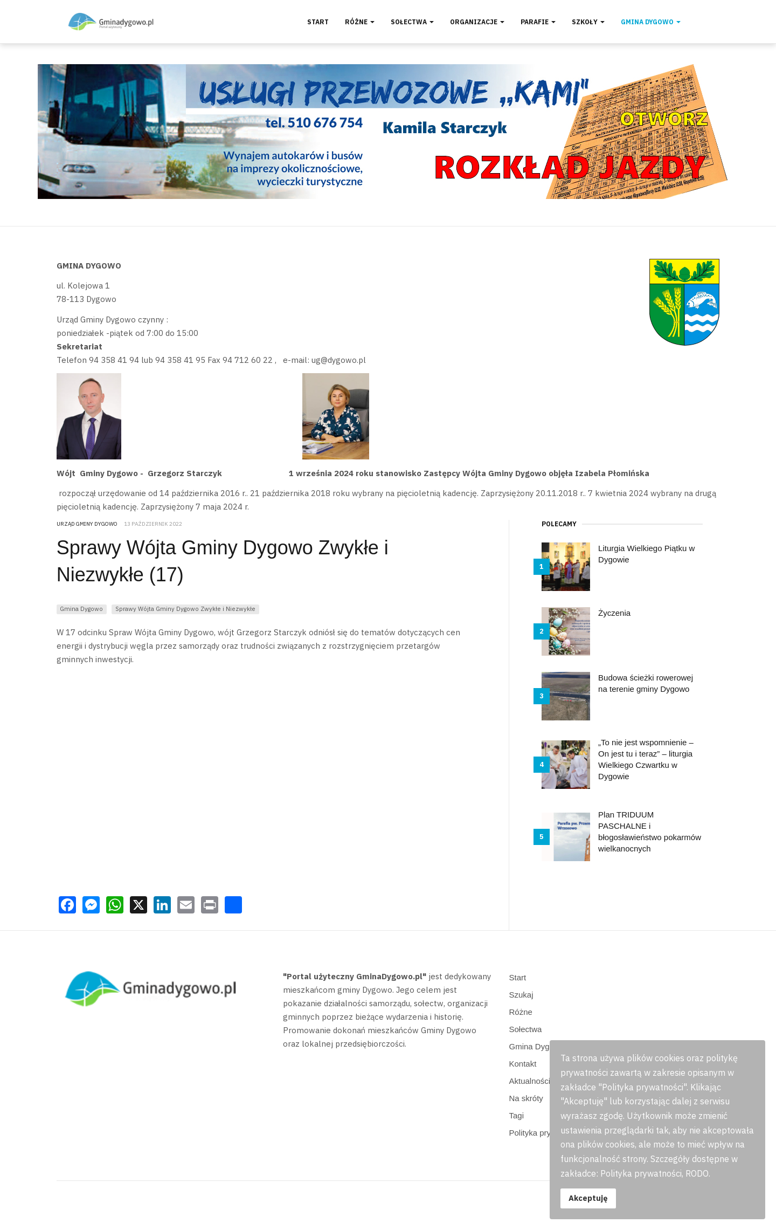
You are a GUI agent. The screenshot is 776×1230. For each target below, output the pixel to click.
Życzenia (614, 612)
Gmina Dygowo (651, 22)
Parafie (538, 22)
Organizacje (477, 22)
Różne (360, 22)
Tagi (516, 1115)
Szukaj (521, 994)
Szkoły (588, 22)
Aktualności (530, 1080)
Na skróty (526, 1098)
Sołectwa (412, 22)
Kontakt (523, 1063)
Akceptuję (588, 1198)
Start (318, 22)
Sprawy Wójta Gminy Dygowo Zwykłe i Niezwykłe (185, 608)
